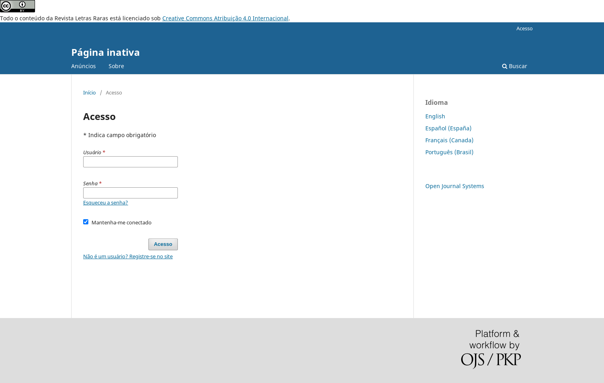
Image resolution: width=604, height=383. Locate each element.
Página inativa (105, 52)
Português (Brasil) (449, 152)
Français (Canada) (449, 140)
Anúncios (83, 66)
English (435, 116)
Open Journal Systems (454, 186)
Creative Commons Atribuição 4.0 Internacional (225, 18)
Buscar (514, 66)
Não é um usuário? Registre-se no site (128, 256)
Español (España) (448, 128)
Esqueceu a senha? (105, 202)
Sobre (116, 66)
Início (89, 92)
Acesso (524, 28)
